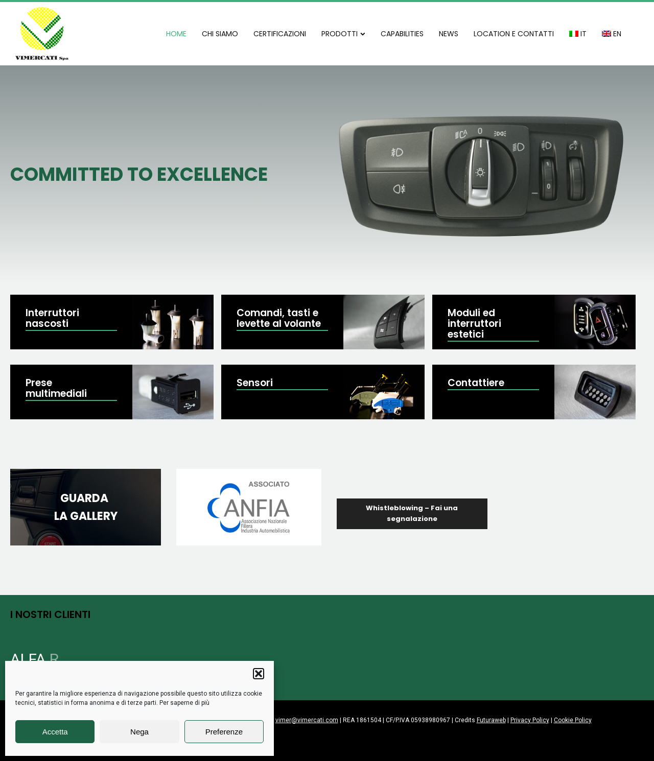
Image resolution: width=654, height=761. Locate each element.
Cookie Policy (573, 720)
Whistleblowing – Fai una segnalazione (412, 513)
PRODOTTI (343, 34)
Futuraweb (491, 720)
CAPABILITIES (402, 34)
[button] (258, 674)
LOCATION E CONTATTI (514, 34)
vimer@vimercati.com (306, 720)
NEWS (448, 34)
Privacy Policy (529, 720)
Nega (139, 731)
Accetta (55, 731)
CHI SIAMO (220, 34)
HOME (176, 34)
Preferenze (224, 731)
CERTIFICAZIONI (279, 34)
